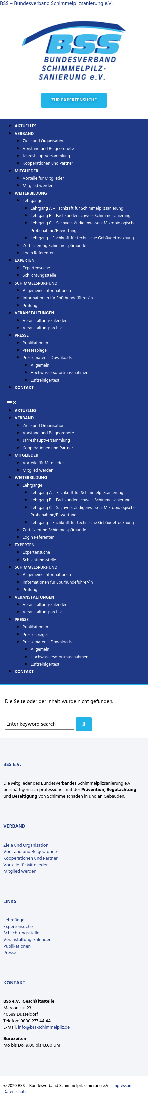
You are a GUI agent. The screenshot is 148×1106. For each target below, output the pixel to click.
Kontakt (24, 387)
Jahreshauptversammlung (46, 156)
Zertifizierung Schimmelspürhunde (54, 245)
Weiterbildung (31, 193)
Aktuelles (25, 410)
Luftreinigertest (45, 380)
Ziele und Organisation (44, 141)
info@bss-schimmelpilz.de (44, 1027)
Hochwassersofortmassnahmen (59, 372)
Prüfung (30, 589)
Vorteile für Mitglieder (25, 865)
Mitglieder (26, 171)
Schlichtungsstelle (39, 560)
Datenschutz (15, 1091)
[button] (74, 403)
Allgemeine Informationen (47, 290)
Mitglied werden (38, 470)
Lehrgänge (32, 200)
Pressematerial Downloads (47, 357)
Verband (24, 133)
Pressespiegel (35, 350)
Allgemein (40, 365)
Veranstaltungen (34, 313)
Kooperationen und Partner (48, 163)
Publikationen (35, 343)
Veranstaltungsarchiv (42, 328)
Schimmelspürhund (36, 283)
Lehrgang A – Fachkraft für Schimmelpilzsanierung (77, 208)
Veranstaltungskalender (45, 320)
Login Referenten (39, 253)
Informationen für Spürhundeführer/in (58, 298)
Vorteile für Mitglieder (43, 178)
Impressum (122, 1085)
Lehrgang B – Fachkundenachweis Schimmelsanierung (81, 215)
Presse (22, 335)
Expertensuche (36, 268)
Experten (25, 260)
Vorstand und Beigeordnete (48, 148)
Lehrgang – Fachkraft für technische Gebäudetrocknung (82, 238)
